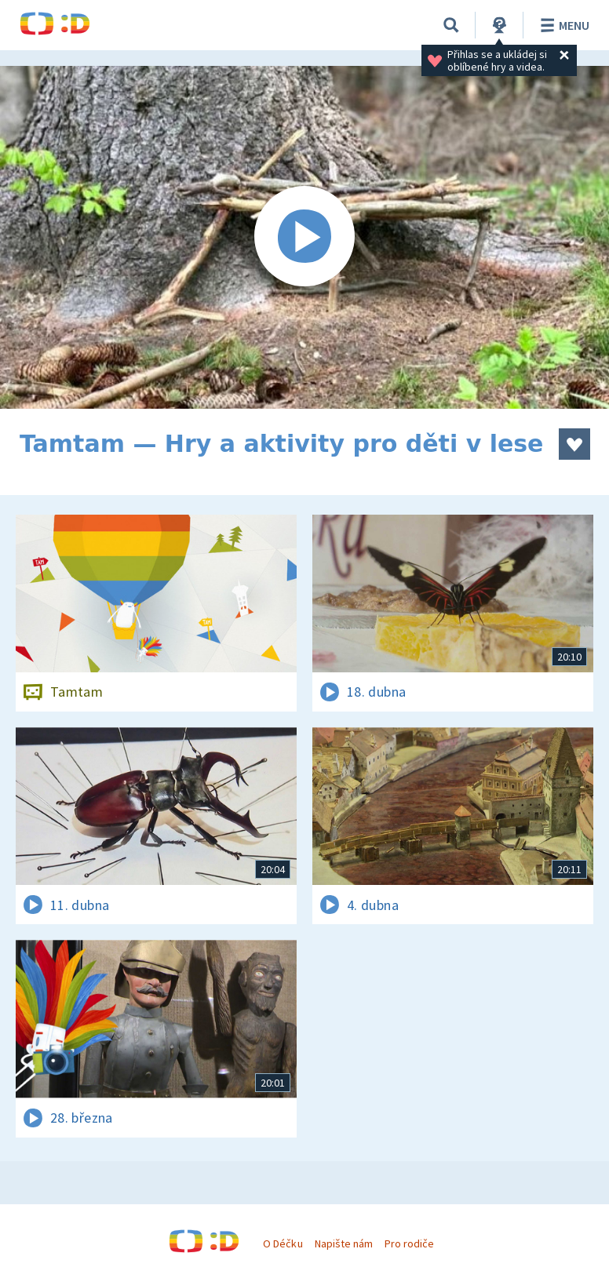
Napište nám (344, 1243)
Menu (562, 25)
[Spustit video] (304, 237)
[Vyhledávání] (451, 25)
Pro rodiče (409, 1243)
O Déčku (282, 1243)
